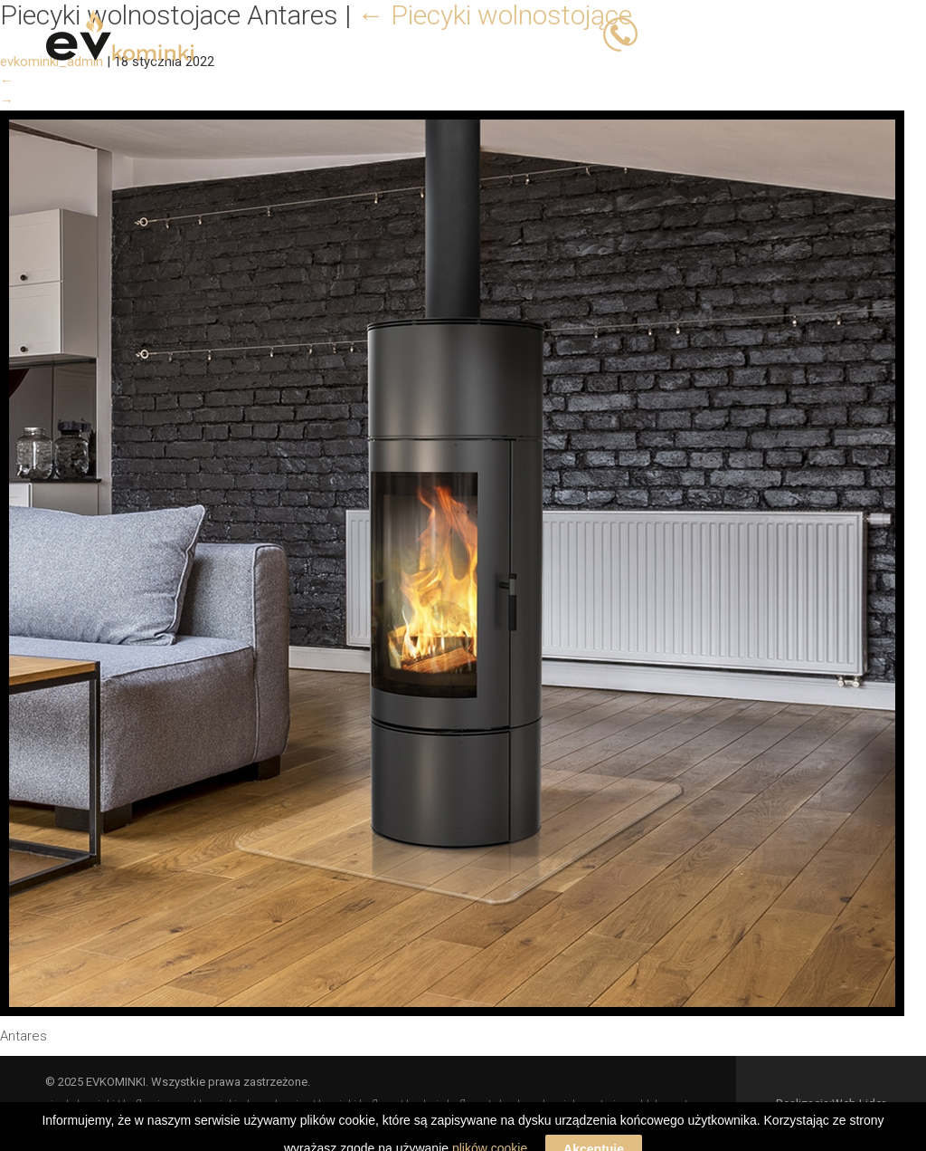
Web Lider (858, 1103)
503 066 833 (781, 33)
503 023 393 (685, 33)
